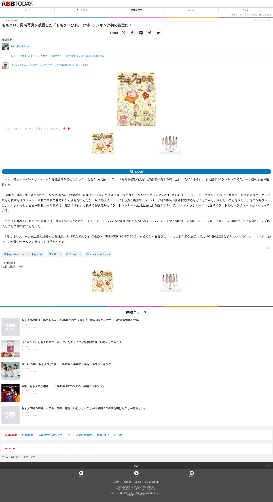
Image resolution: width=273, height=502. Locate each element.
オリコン (56, 254)
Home (81, 476)
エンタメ (191, 10)
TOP (136, 465)
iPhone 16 (27, 434)
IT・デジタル (82, 10)
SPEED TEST (136, 10)
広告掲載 (128, 482)
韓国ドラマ (103, 434)
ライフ (245, 10)
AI (69, 434)
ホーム (27, 10)
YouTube (191, 476)
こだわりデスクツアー (50, 434)
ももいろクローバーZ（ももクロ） (25, 254)
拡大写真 (138, 171)
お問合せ (117, 482)
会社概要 (137, 482)
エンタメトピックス (100, 254)
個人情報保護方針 (151, 482)
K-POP (118, 434)
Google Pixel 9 (83, 434)
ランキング (75, 254)
